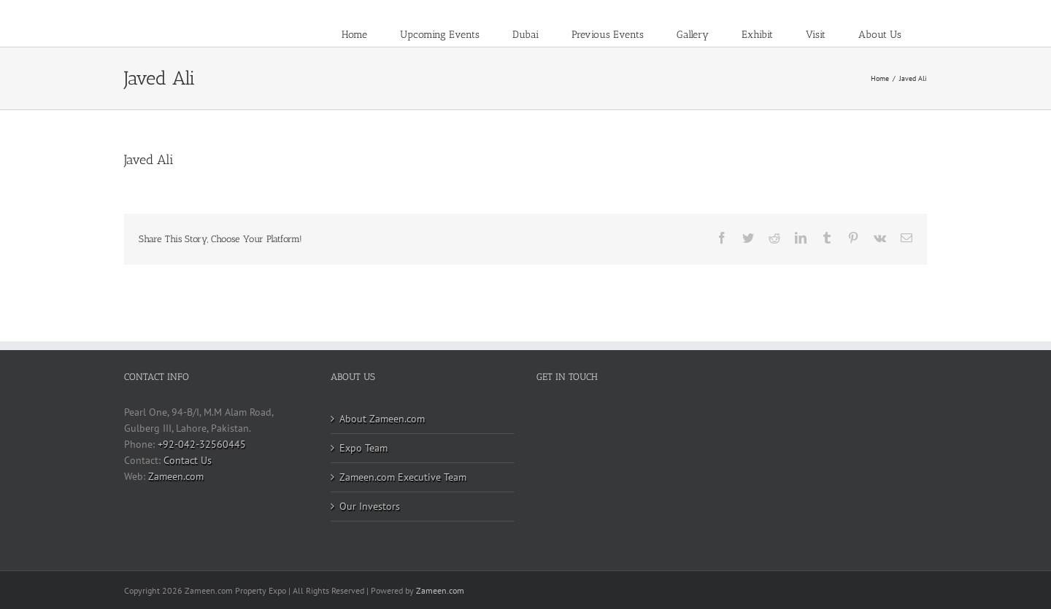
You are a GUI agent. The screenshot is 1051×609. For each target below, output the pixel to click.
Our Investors (369, 506)
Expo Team (363, 447)
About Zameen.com (382, 418)
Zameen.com (176, 476)
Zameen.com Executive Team (402, 477)
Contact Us (187, 460)
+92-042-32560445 (202, 444)
